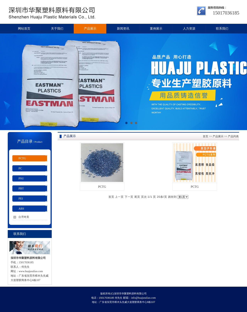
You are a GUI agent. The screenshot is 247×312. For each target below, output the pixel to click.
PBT (21, 188)
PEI (21, 198)
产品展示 (218, 136)
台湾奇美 (23, 217)
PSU (21, 178)
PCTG (22, 158)
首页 (205, 136)
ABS (21, 208)
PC (20, 168)
